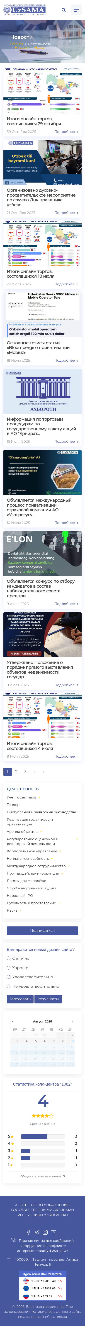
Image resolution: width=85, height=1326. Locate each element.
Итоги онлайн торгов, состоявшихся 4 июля (30, 746)
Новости (22, 47)
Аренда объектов (22, 831)
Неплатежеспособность (28, 858)
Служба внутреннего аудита (31, 888)
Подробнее (66, 132)
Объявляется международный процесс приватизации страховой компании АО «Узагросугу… (39, 507)
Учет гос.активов (21, 797)
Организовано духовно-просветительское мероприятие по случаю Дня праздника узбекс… (41, 197)
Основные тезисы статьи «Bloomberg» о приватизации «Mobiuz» (38, 348)
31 (54, 1035)
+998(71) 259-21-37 (52, 1251)
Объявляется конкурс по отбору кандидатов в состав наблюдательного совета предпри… (41, 588)
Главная (16, 44)
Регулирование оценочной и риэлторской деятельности (32, 841)
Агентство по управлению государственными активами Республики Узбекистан (42, 1210)
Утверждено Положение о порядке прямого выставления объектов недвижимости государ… (40, 670)
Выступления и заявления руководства (41, 812)
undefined (12, 1021)
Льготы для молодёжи (26, 881)
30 (44, 1035)
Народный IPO (20, 895)
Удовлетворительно (32, 977)
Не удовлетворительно (35, 986)
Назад (39, 47)
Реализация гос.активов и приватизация (30, 821)
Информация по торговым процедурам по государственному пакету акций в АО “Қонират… (41, 426)
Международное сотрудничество (36, 866)
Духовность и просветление (31, 903)
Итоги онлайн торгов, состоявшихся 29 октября (34, 121)
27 (16, 1035)
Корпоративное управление (32, 851)
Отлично (20, 958)
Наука (12, 910)
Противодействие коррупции (33, 873)
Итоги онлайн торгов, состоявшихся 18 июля (30, 274)
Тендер (13, 805)
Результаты (48, 999)
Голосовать (20, 999)
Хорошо (20, 967)
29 (35, 1035)
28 (25, 1035)
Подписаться (42, 930)
